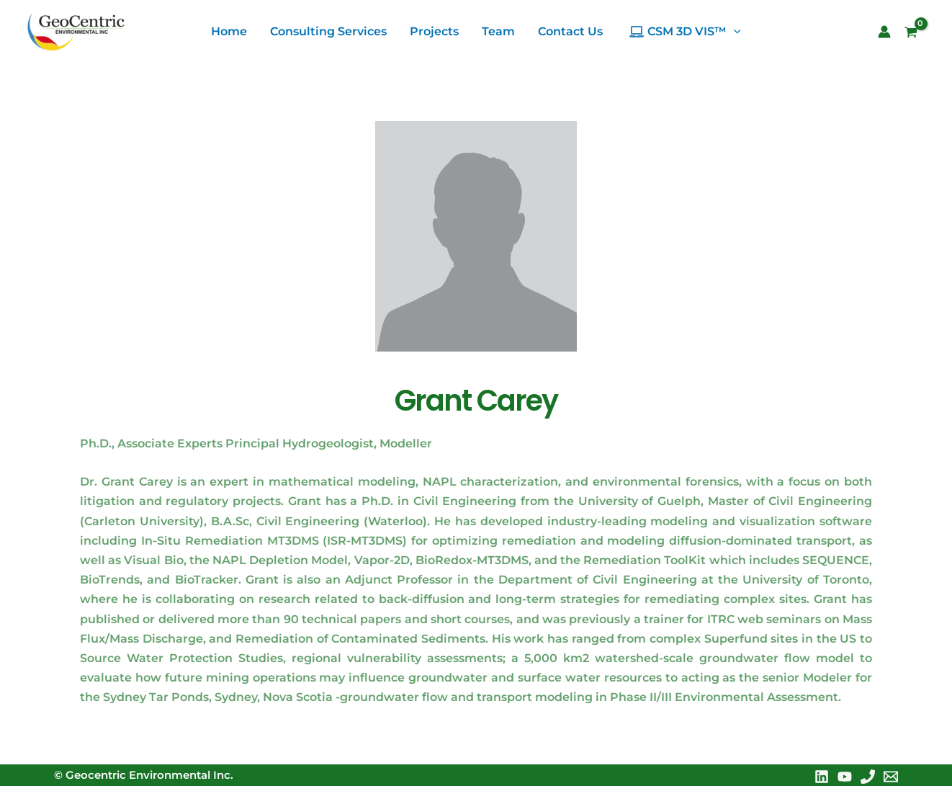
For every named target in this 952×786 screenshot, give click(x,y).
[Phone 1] (868, 776)
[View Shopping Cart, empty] (916, 34)
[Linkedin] (821, 776)
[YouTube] (845, 776)
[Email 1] (891, 776)
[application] (734, 32)
